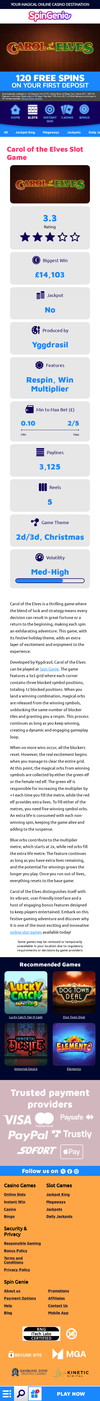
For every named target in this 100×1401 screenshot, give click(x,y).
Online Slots (15, 1194)
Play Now (71, 1394)
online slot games (26, 931)
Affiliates (56, 1298)
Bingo (84, 117)
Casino (67, 117)
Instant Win (50, 119)
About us (12, 1290)
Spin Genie (49, 668)
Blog (8, 1312)
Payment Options (20, 1298)
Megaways (56, 1201)
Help (8, 1305)
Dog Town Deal (74, 1017)
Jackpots (54, 1209)
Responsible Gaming (22, 1243)
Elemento (74, 1069)
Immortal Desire (26, 1069)
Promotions (58, 1290)
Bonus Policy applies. (32, 98)
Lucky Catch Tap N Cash (26, 1017)
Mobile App (58, 1312)
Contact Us (58, 1305)
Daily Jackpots (59, 1216)
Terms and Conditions (13, 1260)
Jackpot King (58, 1194)
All (6, 132)
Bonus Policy (16, 1250)
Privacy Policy (17, 1269)
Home (15, 117)
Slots (33, 117)
